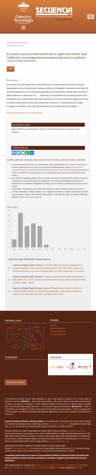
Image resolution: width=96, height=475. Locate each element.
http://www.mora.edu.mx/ (59, 424)
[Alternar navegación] (90, 16)
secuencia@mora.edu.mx (59, 441)
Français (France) (57, 331)
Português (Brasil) (58, 334)
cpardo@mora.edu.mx (75, 431)
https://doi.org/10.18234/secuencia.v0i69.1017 (25, 113)
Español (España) (58, 328)
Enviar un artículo (15, 382)
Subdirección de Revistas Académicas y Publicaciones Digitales (60, 465)
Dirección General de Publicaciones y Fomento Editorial (28, 468)
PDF (10, 69)
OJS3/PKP (78, 468)
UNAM (57, 468)
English (53, 325)
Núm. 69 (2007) (13, 43)
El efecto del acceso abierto (29, 197)
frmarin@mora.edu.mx (21, 448)
